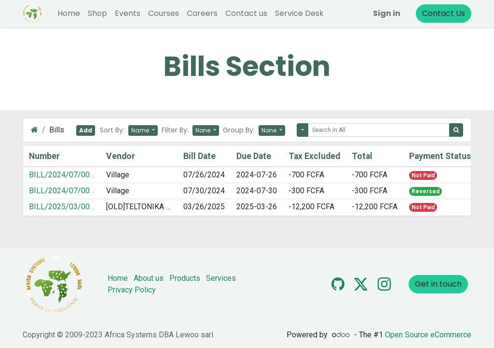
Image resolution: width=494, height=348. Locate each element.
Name (141, 130)
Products (184, 278)
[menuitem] (69, 13)
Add (85, 130)
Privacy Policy (132, 289)
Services (221, 278)
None (203, 130)
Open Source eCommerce (428, 334)
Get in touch (438, 284)
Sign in (386, 13)
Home (118, 278)
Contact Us (443, 13)
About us (149, 278)
